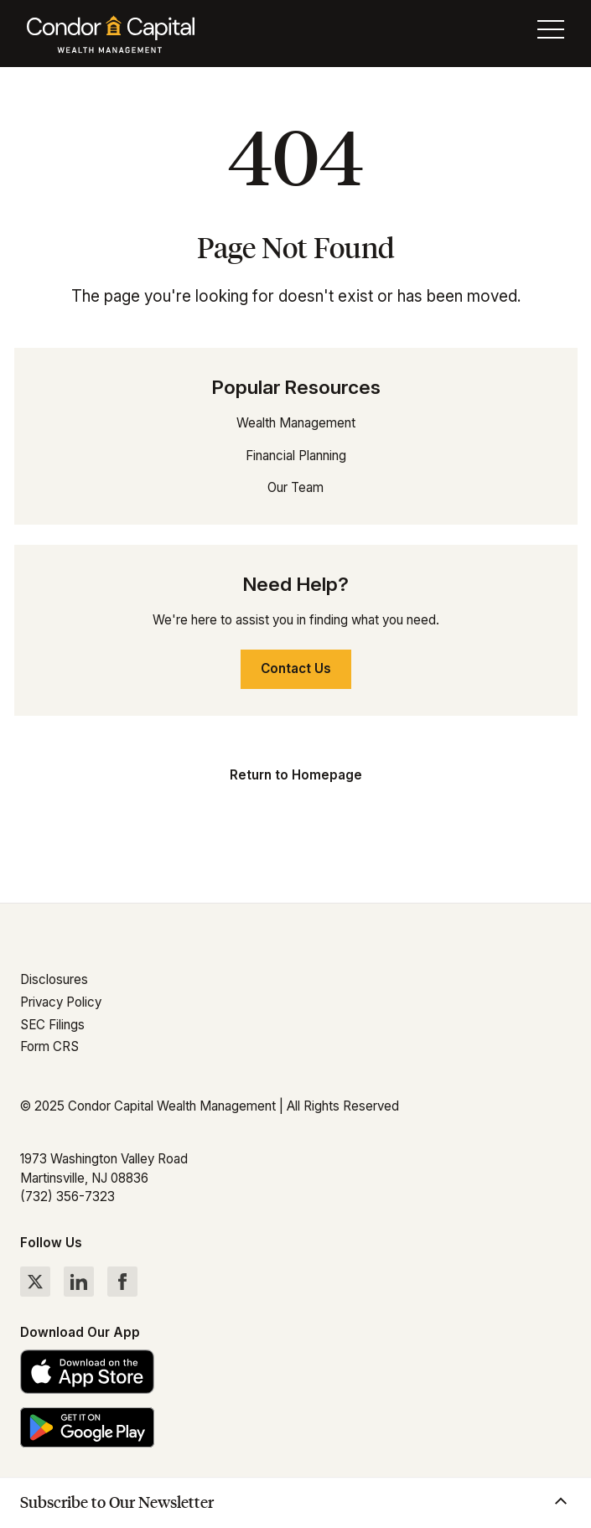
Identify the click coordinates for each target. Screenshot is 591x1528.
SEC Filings (52, 1025)
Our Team (295, 487)
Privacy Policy (60, 1002)
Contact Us (296, 668)
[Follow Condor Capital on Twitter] (35, 1281)
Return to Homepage (296, 775)
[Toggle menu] (550, 33)
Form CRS (49, 1046)
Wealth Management (295, 423)
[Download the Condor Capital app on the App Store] (295, 1371)
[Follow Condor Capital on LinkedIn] (79, 1281)
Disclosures (54, 979)
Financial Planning (296, 456)
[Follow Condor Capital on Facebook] (122, 1281)
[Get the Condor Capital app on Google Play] (295, 1427)
